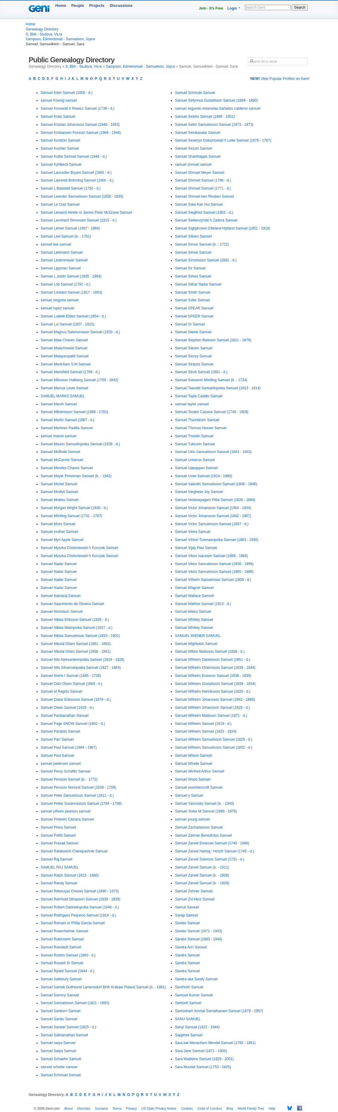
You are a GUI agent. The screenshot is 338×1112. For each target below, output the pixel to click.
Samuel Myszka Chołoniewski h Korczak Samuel (79, 548)
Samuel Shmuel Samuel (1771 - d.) (203, 188)
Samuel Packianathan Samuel (65, 716)
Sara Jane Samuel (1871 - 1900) (201, 1051)
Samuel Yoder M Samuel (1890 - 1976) (206, 811)
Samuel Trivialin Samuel (194, 436)
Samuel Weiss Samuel (193, 611)
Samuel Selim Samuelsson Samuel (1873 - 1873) (214, 124)
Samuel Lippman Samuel (61, 268)
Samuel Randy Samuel (59, 883)
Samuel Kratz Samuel (58, 116)
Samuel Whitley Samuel (194, 620)
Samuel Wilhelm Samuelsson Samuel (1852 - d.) (213, 747)
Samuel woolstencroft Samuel (198, 787)
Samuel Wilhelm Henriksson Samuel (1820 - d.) (213, 691)
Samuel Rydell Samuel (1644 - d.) (67, 971)
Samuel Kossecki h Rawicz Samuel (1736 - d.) (77, 108)
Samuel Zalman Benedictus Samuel (203, 835)
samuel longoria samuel (60, 300)
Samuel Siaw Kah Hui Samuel (199, 204)
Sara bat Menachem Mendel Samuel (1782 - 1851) (215, 1043)
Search (299, 7)
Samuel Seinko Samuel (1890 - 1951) (205, 116)
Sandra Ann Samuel (191, 947)
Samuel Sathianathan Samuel (64, 1035)
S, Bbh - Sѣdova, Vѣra (44, 34)
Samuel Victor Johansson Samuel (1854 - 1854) (213, 508)
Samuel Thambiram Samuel (197, 420)
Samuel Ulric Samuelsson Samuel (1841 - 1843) (213, 452)
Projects (97, 5)
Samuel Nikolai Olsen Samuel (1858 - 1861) (75, 651)
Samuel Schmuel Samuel (61, 1075)
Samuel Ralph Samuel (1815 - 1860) (70, 875)
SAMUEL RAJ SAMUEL (60, 867)
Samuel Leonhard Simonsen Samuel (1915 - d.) (78, 220)
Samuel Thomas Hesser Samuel (201, 428)
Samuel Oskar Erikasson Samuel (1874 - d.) (76, 699)
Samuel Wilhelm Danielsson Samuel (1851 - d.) (212, 659)
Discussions (121, 5)
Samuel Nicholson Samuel (62, 611)
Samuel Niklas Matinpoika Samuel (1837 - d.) (77, 628)
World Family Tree (250, 1108)
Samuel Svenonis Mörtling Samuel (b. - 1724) (211, 380)
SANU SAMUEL (188, 1019)
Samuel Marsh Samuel (59, 404)
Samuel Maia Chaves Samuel (64, 340)
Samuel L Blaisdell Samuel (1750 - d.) (71, 188)
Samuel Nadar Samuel (59, 564)
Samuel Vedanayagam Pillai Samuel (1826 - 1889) (215, 500)
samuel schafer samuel (59, 1067)
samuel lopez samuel (57, 308)
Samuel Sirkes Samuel (193, 276)
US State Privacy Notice (158, 1108)
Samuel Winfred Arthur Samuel (199, 771)
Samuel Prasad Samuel (59, 843)
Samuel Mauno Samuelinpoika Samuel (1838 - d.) (80, 444)
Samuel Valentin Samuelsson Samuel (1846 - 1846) (216, 484)
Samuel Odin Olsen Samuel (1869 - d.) (71, 684)
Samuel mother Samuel (59, 532)
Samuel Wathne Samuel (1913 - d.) (203, 604)
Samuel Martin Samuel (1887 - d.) (67, 420)
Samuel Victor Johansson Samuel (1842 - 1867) (213, 516)
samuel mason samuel (58, 436)
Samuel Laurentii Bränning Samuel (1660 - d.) (77, 180)
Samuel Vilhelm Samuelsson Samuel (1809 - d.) (213, 580)
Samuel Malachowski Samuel (64, 348)
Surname (101, 1108)
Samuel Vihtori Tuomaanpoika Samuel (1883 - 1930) (216, 540)
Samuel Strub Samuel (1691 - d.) (201, 372)
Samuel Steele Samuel (193, 332)
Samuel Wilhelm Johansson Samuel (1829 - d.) (212, 707)
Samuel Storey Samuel (193, 356)
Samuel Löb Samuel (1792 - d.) (65, 284)
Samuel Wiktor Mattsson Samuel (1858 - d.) (210, 651)
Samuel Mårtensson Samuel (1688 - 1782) (74, 412)
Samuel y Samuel (189, 795)
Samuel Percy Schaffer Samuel (65, 771)
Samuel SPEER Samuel (194, 316)
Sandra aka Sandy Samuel (196, 979)
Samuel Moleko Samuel (60, 500)
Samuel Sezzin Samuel (193, 148)
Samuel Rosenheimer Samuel (64, 931)
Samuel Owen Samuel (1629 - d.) (67, 707)
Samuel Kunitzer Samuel (60, 140)
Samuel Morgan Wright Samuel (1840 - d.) (74, 508)
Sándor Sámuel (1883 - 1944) (198, 939)
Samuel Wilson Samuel (193, 755)
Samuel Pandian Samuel (60, 731)
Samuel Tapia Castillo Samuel (198, 396)
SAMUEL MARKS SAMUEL (63, 396)
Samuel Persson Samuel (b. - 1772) (69, 779)
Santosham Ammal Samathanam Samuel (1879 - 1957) (219, 1011)
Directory (83, 1108)
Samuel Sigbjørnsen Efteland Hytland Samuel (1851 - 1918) (222, 228)
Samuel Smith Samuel (193, 292)
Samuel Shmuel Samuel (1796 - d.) (203, 180)
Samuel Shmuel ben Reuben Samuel (204, 196)
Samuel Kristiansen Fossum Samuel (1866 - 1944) (81, 133)
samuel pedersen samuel (61, 764)
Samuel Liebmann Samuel (62, 252)
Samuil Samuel (187, 907)
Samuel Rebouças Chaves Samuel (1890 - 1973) (80, 891)
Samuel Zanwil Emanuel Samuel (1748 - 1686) (212, 843)
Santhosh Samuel (189, 987)
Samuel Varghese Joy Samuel (199, 492)
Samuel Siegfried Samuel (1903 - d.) (204, 212)
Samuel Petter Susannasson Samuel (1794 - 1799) (81, 803)
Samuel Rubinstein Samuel (62, 939)
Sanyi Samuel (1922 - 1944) (197, 1027)
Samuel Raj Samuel (56, 859)
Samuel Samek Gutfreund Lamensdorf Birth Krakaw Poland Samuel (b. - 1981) (103, 987)
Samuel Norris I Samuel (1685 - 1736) (71, 676)
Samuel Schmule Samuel (195, 93)
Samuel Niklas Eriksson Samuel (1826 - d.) (75, 620)
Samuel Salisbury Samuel (61, 979)
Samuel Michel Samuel (59, 484)
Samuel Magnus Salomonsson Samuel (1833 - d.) (80, 332)
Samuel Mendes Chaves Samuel (67, 468)
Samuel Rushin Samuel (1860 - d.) (68, 955)
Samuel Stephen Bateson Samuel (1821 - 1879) (213, 340)
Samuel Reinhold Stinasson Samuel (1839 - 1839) (80, 899)
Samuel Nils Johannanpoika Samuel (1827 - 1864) (81, 668)
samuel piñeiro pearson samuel (65, 811)
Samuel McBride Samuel (60, 452)
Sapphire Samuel (188, 1035)
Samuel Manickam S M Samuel (65, 364)
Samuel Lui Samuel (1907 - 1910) (67, 324)
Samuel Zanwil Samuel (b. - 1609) (202, 883)
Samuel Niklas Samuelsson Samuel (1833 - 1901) (80, 636)
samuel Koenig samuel (59, 100)
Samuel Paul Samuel (57, 755)
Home (60, 5)
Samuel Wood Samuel (193, 779)
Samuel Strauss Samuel (194, 364)
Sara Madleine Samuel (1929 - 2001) (204, 1059)
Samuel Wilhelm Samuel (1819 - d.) (203, 724)
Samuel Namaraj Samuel (60, 596)
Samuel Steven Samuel (193, 348)
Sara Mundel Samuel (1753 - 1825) (203, 1067)
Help (272, 1108)
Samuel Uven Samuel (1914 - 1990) (203, 476)
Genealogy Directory (42, 29)
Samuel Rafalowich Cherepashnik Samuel (74, 851)
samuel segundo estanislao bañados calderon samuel (217, 108)
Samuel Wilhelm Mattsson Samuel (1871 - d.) (211, 716)
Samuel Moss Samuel (58, 524)
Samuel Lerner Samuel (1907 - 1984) (70, 228)
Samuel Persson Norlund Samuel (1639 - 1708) (78, 787)
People (77, 5)
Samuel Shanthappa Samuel (198, 156)
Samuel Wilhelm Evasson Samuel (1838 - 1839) (213, 676)
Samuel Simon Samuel (193, 252)
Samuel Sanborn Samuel (60, 1011)
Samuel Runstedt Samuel (61, 947)
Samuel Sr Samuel (190, 324)
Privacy (131, 1108)
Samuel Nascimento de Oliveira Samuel (72, 604)
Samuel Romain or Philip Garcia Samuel (73, 923)
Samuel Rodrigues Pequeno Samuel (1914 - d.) (78, 915)
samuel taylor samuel (192, 404)
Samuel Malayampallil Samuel (65, 356)
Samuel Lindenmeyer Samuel (64, 260)
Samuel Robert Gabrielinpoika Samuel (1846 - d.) (80, 907)
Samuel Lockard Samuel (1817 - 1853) (71, 292)
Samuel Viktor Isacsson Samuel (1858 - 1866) (211, 556)
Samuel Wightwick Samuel (196, 644)
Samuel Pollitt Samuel (58, 835)
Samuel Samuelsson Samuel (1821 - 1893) (75, 1003)
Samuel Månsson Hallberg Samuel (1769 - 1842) (79, 380)
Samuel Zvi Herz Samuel (195, 899)
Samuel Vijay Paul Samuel (196, 548)
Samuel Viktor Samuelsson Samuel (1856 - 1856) (214, 564)
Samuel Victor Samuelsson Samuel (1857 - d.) (212, 524)
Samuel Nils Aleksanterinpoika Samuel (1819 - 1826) (83, 659)
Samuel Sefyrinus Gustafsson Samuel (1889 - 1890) (216, 100)
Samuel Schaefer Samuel (61, 1059)
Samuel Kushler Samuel (60, 148)
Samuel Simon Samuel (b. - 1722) (202, 244)
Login (232, 8)
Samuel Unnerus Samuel (195, 460)
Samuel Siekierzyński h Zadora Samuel (206, 220)
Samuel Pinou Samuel (58, 827)
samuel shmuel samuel (193, 164)
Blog (229, 1108)
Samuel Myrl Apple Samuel (62, 540)
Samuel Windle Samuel (193, 764)
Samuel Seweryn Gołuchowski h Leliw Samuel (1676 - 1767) (223, 140)
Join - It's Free (211, 8)
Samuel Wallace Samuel (194, 596)
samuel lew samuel (56, 244)
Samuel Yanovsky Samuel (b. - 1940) (204, 803)
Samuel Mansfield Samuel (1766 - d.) (70, 372)
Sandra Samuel (187, 955)
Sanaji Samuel (186, 915)
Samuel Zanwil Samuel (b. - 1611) (202, 867)
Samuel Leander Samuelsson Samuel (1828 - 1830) (82, 196)
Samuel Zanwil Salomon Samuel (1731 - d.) (209, 859)
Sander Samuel (187, 923)
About (68, 1108)
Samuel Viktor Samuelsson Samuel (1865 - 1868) (214, 572)
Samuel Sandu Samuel (59, 1019)
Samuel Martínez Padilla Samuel (67, 428)
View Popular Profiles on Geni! (279, 79)
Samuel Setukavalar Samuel (197, 133)
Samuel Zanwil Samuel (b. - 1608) (202, 875)
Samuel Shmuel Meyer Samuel (199, 172)
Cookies (187, 1108)
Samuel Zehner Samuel (194, 891)
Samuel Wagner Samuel (194, 588)
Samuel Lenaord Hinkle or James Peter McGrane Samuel (86, 212)
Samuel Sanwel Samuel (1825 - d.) (68, 1027)
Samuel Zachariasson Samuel (199, 827)
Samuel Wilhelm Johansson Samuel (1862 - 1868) (215, 699)
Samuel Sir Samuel (190, 268)
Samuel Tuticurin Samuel (195, 444)
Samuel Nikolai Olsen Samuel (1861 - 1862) (75, 644)
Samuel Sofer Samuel (192, 300)
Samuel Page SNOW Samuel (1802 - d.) (73, 724)
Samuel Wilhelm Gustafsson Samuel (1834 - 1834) (215, 684)
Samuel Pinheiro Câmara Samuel (67, 819)
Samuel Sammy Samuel (60, 995)
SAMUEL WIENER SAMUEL (198, 636)
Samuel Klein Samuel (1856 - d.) (66, 93)
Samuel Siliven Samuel (193, 236)
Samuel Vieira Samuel (193, 532)
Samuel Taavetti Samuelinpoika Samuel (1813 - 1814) (218, 388)
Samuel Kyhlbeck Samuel (61, 164)
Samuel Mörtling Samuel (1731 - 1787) (71, 516)
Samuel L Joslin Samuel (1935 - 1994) (71, 276)
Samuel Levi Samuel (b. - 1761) (66, 236)
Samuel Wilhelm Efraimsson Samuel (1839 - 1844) (215, 668)
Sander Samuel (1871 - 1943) (198, 931)
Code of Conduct (209, 1108)
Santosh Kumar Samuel (194, 995)
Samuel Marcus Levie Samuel (64, 388)
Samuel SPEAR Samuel (194, 308)
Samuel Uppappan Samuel (196, 468)
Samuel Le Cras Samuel (60, 204)
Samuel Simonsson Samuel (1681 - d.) (205, 260)
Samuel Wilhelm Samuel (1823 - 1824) (205, 731)
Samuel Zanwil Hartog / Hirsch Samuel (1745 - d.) (214, 851)
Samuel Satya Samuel (58, 1051)
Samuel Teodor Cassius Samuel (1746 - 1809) (211, 412)
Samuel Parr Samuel (57, 739)
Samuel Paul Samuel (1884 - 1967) (68, 747)
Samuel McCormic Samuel (62, 460)
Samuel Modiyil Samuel (59, 492)
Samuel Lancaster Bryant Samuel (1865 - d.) (76, 172)
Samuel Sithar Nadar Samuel (198, 284)
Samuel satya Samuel (58, 1043)
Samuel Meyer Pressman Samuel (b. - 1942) (76, 476)
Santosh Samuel (188, 1003)
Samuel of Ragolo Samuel (61, 691)
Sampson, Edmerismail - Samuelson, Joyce (60, 39)
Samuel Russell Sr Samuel (62, 963)
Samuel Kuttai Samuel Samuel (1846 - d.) (74, 156)
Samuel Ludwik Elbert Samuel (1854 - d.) (73, 316)
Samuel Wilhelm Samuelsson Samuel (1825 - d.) (213, 739)
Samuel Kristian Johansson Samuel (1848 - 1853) (80, 124)
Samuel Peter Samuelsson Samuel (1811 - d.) (77, 795)
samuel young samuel (192, 819)
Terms (117, 1108)
